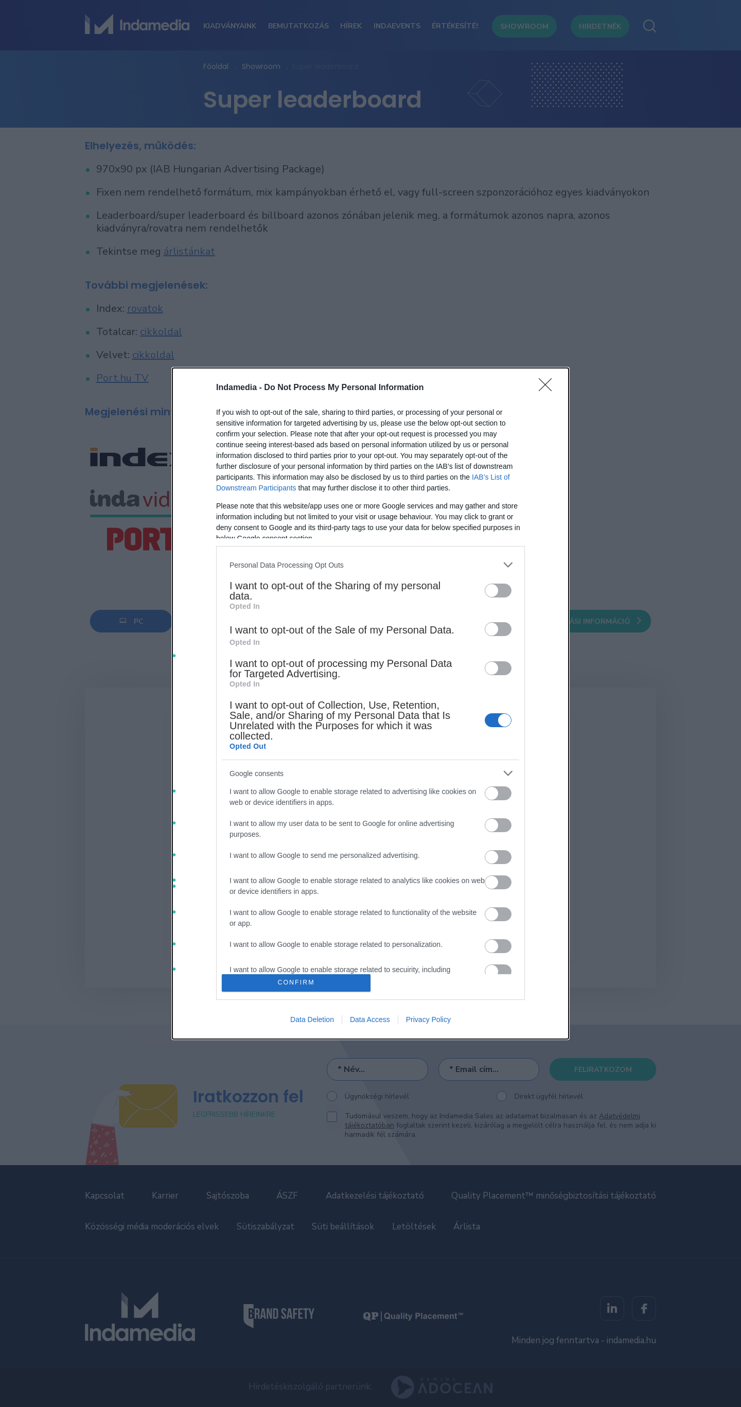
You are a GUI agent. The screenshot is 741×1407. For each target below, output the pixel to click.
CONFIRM (296, 983)
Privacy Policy (428, 1019)
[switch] (498, 590)
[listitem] (370, 564)
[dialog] (370, 703)
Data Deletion (312, 1019)
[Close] (548, 388)
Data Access (370, 1019)
